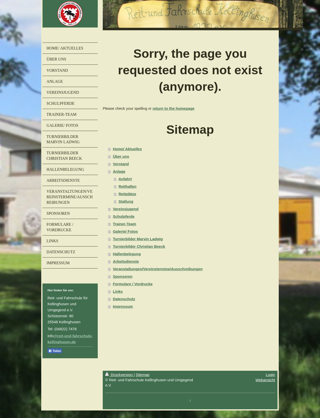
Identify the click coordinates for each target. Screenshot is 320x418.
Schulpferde (123, 216)
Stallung (125, 201)
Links (117, 291)
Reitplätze (127, 194)
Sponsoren (122, 276)
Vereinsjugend (125, 209)
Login (270, 374)
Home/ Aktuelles (127, 149)
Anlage (119, 171)
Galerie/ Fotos (125, 231)
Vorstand (121, 164)
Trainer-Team (124, 224)
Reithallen (127, 186)
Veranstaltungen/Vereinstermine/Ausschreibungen (157, 269)
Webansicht (265, 380)
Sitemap (143, 374)
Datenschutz (124, 299)
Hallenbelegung (127, 254)
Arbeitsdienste (126, 261)
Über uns (121, 156)
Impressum (123, 306)
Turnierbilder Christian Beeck (139, 246)
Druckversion (119, 374)
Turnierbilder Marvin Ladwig (138, 239)
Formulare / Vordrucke (132, 284)
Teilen (54, 351)
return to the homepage (173, 108)
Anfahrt (125, 179)
